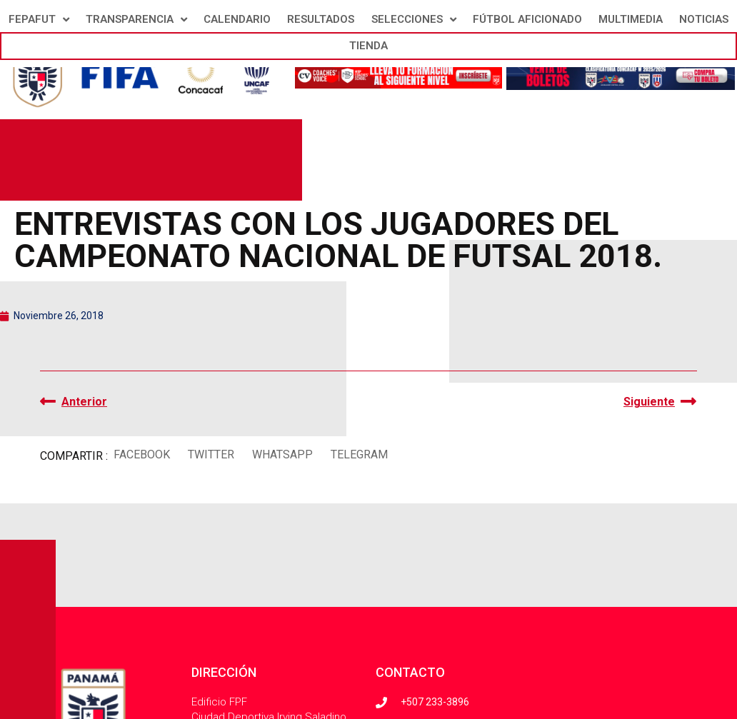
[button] (141, 454)
